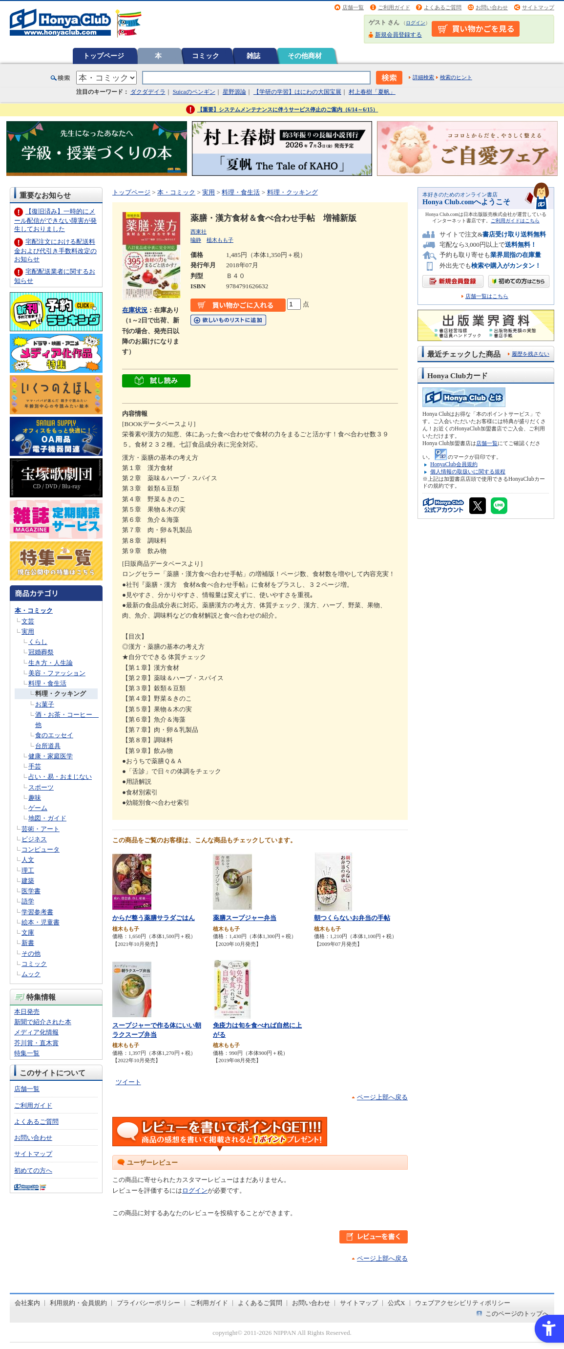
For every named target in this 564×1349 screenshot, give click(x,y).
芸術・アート (40, 829)
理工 (27, 870)
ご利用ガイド (394, 7)
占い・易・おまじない (60, 776)
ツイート (128, 1082)
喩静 (195, 240)
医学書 (31, 891)
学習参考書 (37, 912)
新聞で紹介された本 (42, 1022)
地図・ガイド (47, 818)
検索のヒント (456, 77)
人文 (27, 859)
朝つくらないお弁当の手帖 (352, 917)
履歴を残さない (530, 354)
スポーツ (41, 787)
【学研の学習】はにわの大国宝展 (297, 91)
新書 (27, 942)
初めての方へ (33, 1170)
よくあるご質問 (442, 7)
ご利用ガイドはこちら (515, 220)
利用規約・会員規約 (78, 1302)
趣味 (34, 797)
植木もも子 (220, 240)
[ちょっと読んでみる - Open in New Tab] (156, 382)
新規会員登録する (398, 34)
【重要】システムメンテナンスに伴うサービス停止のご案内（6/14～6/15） (287, 109)
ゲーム (37, 808)
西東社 (198, 232)
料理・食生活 (47, 683)
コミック (205, 56)
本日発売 (27, 1011)
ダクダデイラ (148, 91)
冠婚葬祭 (41, 652)
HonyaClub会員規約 (454, 464)
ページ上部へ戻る (382, 1097)
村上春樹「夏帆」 (372, 91)
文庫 (27, 932)
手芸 (34, 766)
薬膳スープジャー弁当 (244, 917)
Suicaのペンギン (194, 91)
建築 (27, 880)
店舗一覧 (353, 7)
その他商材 (305, 56)
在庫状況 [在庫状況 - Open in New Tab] (134, 310)
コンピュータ (40, 849)
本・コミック (34, 610)
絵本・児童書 (40, 922)
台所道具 (48, 745)
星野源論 (234, 91)
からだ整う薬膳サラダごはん (153, 917)
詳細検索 (423, 77)
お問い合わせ (492, 7)
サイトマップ (538, 7)
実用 (27, 631)
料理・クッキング (60, 693)
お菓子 (44, 704)
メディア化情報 (36, 1032)
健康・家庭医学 (50, 756)
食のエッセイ (54, 735)
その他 (31, 953)
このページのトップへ (517, 1313)
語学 (27, 901)
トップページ (103, 56)
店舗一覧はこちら (486, 296)
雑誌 (253, 56)
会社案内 (27, 1302)
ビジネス (34, 839)
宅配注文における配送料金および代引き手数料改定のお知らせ (55, 250)
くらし (37, 641)
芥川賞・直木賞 (36, 1043)
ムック (31, 974)
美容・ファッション (56, 673)
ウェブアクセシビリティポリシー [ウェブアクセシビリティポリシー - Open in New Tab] (462, 1302)
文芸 (27, 621)
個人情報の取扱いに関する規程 (467, 471)
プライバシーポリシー (148, 1302)
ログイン (415, 22)
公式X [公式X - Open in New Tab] (396, 1302)
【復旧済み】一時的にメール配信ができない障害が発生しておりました (55, 220)
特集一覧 (27, 1053)
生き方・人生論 (50, 662)
